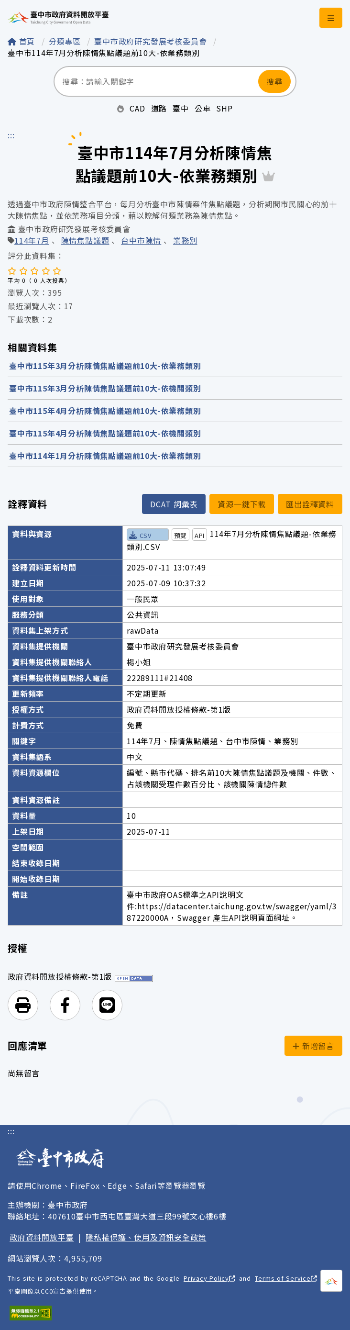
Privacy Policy (209, 1278)
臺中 (181, 108)
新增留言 (313, 1045)
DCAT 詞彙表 (173, 504)
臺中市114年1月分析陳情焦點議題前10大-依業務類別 (105, 455)
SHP (224, 108)
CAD (137, 108)
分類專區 (66, 41)
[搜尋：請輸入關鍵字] (156, 81)
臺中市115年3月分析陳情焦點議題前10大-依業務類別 (105, 365)
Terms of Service (286, 1278)
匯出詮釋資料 (310, 504)
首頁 (23, 41)
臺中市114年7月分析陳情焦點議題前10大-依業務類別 (104, 52)
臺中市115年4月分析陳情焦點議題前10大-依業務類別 (105, 410)
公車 (203, 108)
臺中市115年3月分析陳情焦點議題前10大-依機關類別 (105, 388)
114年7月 (31, 241)
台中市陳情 (141, 241)
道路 (159, 108)
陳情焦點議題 (85, 241)
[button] (23, 1005)
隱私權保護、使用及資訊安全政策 (146, 1237)
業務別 (185, 241)
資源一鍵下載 (242, 504)
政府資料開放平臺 (42, 1237)
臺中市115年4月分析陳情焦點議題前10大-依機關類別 (105, 433)
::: (11, 135)
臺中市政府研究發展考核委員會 (151, 41)
